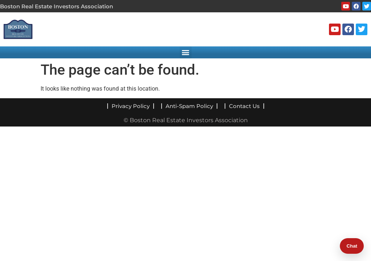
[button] (186, 52)
